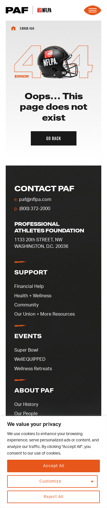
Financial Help (29, 286)
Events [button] (28, 336)
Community (26, 305)
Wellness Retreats (33, 368)
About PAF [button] (34, 390)
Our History (26, 404)
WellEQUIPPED (29, 359)
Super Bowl (26, 350)
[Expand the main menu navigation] (92, 10)
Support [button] (30, 272)
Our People (26, 413)
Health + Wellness (32, 296)
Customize (50, 481)
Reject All (53, 497)
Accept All (53, 466)
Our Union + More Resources (44, 314)
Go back (53, 138)
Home (13, 28)
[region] (53, 462)
